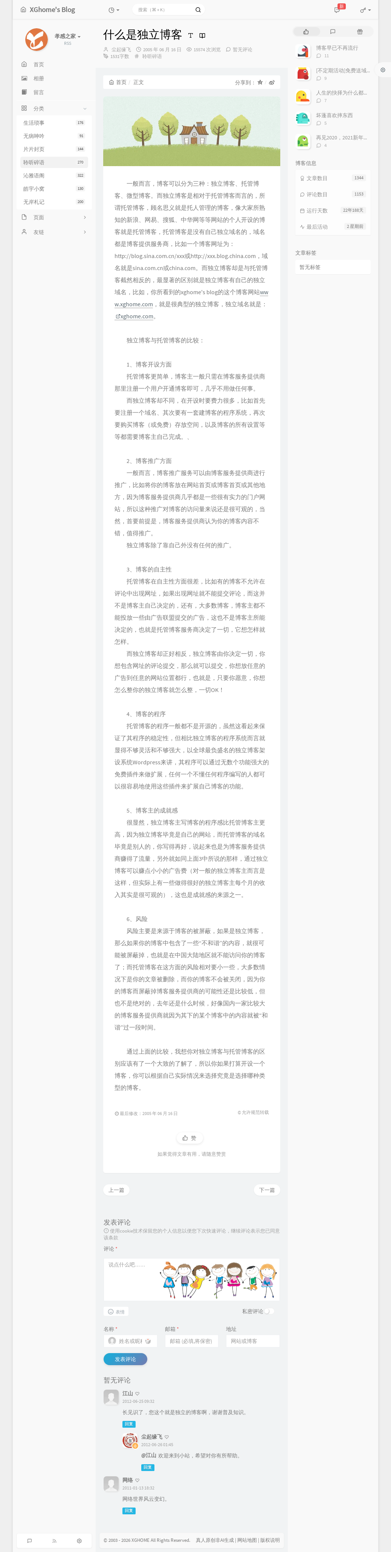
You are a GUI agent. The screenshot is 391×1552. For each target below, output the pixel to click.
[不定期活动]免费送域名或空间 (352, 70)
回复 (129, 1424)
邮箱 (172, 1329)
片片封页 (54, 149)
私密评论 (252, 1311)
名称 (111, 1329)
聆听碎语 (54, 162)
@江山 (148, 1455)
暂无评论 (242, 49)
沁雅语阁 (54, 175)
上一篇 (116, 1190)
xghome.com (134, 316)
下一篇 (267, 1190)
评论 (111, 1248)
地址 (231, 1329)
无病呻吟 (54, 136)
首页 (118, 82)
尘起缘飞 (121, 49)
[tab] (306, 31)
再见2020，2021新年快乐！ (347, 137)
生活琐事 (54, 122)
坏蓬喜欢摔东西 (334, 115)
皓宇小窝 (54, 188)
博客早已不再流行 (337, 47)
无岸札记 (54, 202)
